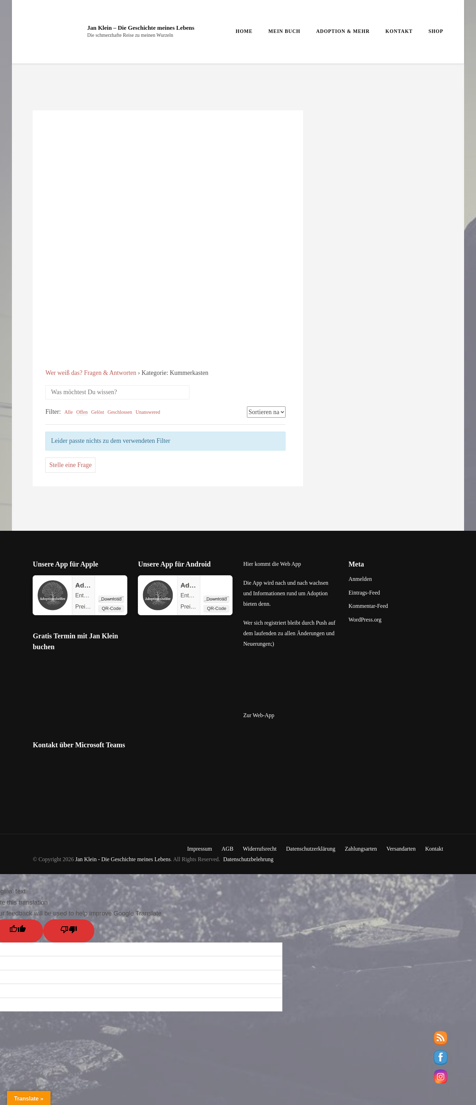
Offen (82, 412)
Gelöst (97, 412)
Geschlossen (120, 412)
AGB (228, 849)
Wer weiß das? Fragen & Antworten (90, 372)
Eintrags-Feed (364, 593)
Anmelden (360, 579)
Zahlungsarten (361, 849)
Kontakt (399, 31)
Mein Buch (284, 31)
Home (244, 31)
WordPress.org (364, 620)
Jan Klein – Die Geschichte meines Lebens (140, 28)
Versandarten (401, 849)
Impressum (199, 849)
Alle (68, 412)
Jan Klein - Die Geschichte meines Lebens (123, 859)
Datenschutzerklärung (310, 849)
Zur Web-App (258, 715)
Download (111, 599)
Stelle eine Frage (70, 464)
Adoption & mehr (343, 31)
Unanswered (148, 412)
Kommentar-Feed (368, 606)
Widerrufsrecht (259, 849)
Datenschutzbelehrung (248, 859)
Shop (435, 31)
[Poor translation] (68, 930)
